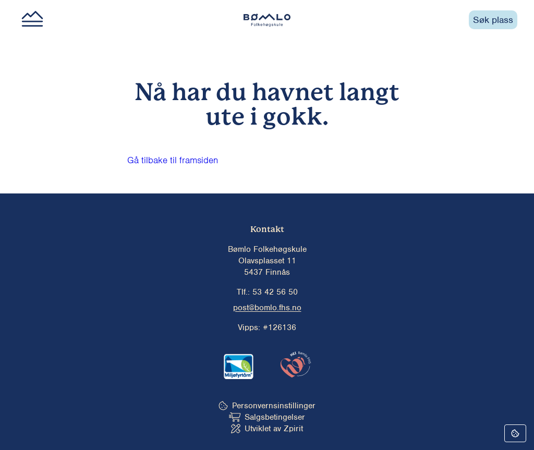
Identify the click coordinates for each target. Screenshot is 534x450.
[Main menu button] (32, 20)
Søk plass (493, 20)
